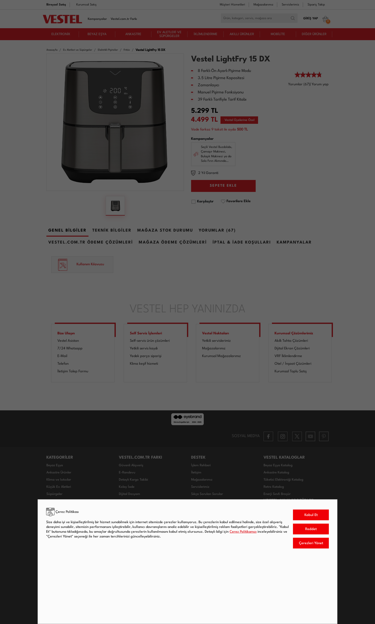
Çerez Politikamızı (243, 531)
